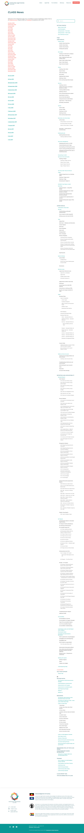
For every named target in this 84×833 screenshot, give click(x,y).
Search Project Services (65, 164)
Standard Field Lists (64, 315)
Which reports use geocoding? (65, 642)
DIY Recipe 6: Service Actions (66, 579)
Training (59, 758)
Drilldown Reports (63, 659)
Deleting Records (61, 133)
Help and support (62, 671)
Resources (68, 2)
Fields (59, 294)
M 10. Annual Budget (64, 475)
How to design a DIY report (65, 552)
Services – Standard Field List (68, 321)
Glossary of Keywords (62, 738)
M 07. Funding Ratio (64, 469)
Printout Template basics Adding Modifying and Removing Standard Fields (67, 245)
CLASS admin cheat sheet (63, 207)
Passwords (61, 368)
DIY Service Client (64, 546)
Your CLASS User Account (63, 34)
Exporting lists (62, 252)
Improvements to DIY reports (64, 685)
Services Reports (62, 398)
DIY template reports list (64, 527)
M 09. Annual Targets (64, 473)
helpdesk (29, 20)
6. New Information (63, 716)
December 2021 (11, 38)
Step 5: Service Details (63, 63)
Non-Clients (61, 74)
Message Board (62, 231)
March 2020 (11, 65)
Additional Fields (62, 613)
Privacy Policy (37, 827)
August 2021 (11, 44)
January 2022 (11, 36)
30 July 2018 (11, 97)
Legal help (47, 2)
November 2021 (11, 39)
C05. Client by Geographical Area (67, 391)
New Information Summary (64, 729)
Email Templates (62, 228)
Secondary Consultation (64, 102)
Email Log (61, 226)
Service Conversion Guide (64, 731)
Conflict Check (61, 41)
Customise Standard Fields (65, 313)
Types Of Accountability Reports (66, 622)
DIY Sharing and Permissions (65, 525)
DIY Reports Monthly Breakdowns (66, 523)
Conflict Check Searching (64, 43)
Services (59, 83)
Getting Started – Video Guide (64, 32)
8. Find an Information (63, 718)
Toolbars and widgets (63, 663)
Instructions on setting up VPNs (65, 288)
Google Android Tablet (65, 276)
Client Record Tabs (63, 72)
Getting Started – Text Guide (64, 30)
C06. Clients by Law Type (65, 393)
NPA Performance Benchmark (66, 483)
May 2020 (10, 62)
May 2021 (10, 48)
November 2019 (12, 71)
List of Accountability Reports (65, 623)
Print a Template (62, 233)
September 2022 (12, 24)
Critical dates (62, 119)
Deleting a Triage (62, 179)
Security (59, 209)
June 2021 (10, 47)
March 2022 (11, 33)
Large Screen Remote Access (65, 271)
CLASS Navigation (61, 29)
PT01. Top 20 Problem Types (66, 514)
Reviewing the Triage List (64, 180)
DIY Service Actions (64, 539)
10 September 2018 (12, 86)
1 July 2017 (10, 139)
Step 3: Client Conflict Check (65, 60)
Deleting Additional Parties (66, 136)
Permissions (61, 265)
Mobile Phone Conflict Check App (66, 281)
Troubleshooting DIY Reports (65, 611)
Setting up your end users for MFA (66, 216)
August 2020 (11, 59)
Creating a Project (63, 158)
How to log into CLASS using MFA (66, 214)
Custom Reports (62, 224)
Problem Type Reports (63, 512)
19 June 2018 (11, 104)
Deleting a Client (62, 78)
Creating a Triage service (64, 177)
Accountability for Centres (64, 618)
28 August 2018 (11, 93)
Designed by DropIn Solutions (52, 830)
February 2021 (11, 53)
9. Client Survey (62, 720)
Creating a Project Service (65, 160)
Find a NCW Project (63, 725)
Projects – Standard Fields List (68, 328)
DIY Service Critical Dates (65, 537)
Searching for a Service (64, 95)
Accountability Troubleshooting (65, 625)
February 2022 (11, 35)
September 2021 (12, 42)
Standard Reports (61, 377)
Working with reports (62, 657)
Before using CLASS (62, 27)
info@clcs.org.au (13, 20)
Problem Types (65, 306)
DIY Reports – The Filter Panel (66, 559)
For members (54, 2)
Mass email (61, 230)
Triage (59, 172)
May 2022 (10, 30)
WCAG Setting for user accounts (65, 365)
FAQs (58, 37)
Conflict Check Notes (63, 45)
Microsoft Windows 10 (64, 278)
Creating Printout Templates (66, 237)
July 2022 (10, 27)
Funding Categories (66, 301)
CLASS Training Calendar (63, 770)
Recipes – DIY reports (63, 562)
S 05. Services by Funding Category (67, 412)
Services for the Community (63, 156)
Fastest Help (60, 673)
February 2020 (11, 66)
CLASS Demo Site (61, 765)
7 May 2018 (10, 107)
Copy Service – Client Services (65, 100)
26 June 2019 (11, 75)
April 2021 (10, 50)
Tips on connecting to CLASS (65, 775)
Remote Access (61, 269)
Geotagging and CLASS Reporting (66, 638)
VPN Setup (61, 283)
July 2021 (10, 45)
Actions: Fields (62, 109)
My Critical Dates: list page (65, 123)
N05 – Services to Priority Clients (67, 503)
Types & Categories (64, 298)
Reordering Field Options (67, 308)
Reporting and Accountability (65, 375)
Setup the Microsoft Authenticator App (66, 739)
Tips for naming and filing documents (67, 148)
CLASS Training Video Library (64, 768)
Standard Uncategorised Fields (68, 338)
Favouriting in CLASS (62, 155)
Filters (60, 661)
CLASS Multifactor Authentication (65, 683)
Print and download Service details (66, 93)
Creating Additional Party (64, 89)
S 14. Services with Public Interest (67, 436)
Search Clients (62, 70)
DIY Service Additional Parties (66, 541)
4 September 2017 (12, 121)
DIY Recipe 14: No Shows (65, 599)
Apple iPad (62, 274)
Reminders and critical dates (64, 118)
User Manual (60, 39)
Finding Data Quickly (63, 48)
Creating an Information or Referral (66, 53)
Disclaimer (31, 827)
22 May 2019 (11, 79)
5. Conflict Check (62, 714)
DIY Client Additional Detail (66, 529)
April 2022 (10, 32)
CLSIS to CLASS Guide (62, 703)
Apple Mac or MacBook (65, 272)
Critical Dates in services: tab (66, 121)
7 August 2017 (11, 125)
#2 (57, 676)
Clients (59, 67)
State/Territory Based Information (63, 751)
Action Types (62, 107)
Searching (60, 185)
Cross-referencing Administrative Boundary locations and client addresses (66, 650)
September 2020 (12, 57)
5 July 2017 (10, 136)
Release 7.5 (60, 692)
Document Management (63, 141)
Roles (60, 366)
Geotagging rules (62, 640)
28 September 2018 (12, 82)
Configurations (63, 259)
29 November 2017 (12, 114)
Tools (59, 219)
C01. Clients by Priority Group (66, 380)
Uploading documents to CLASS (65, 143)
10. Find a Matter (62, 722)
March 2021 (10, 51)
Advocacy (62, 2)
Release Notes (61, 678)
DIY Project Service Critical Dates (67, 547)
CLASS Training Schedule (63, 766)
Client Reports (62, 378)
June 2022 (10, 29)
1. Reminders (61, 705)
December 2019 (12, 69)
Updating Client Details (64, 76)
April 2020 (10, 63)
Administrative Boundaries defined (66, 647)
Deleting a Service (63, 91)
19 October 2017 (12, 118)
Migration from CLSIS (63, 727)
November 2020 (12, 54)
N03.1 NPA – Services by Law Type (67, 493)
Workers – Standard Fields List (68, 334)
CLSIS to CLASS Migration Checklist (65, 734)
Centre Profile (62, 257)
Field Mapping (63, 311)
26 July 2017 (11, 129)
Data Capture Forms (62, 736)
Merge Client (61, 221)
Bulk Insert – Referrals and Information (67, 222)
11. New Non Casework (63, 723)
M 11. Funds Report (64, 477)
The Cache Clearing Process (63, 741)
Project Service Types (64, 162)
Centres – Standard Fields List (68, 336)
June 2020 (10, 60)
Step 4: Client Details (63, 62)
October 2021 (11, 41)
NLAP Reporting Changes (63, 688)
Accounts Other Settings (64, 370)
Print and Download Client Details (66, 79)
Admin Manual (61, 205)
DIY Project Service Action (65, 535)
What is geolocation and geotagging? (67, 636)
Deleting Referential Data (64, 134)
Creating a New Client (63, 69)
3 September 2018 (12, 89)
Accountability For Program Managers (67, 620)
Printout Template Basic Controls (67, 242)
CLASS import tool (62, 773)
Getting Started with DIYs (64, 551)
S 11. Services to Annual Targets (66, 432)
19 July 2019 (11, 132)
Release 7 (60, 690)
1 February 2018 (11, 111)
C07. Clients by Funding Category (67, 395)
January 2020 (11, 68)
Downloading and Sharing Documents (67, 146)
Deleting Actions (62, 112)
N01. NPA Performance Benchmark (67, 488)
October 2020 (11, 56)
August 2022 (11, 26)
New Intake (60, 51)
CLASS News (60, 669)
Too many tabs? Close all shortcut (65, 170)
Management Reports (63, 443)
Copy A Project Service (65, 165)
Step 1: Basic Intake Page (64, 55)
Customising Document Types (65, 145)
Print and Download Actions (65, 114)
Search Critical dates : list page (66, 125)
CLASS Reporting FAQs (62, 666)
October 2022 (11, 23)
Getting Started (61, 25)
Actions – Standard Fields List (68, 332)
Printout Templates (63, 235)
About (40, 2)
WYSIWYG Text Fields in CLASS (64, 184)
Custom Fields (62, 343)
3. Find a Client (62, 710)
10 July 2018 (11, 100)
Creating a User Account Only (66, 358)
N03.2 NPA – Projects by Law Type (67, 495)
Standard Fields (62, 296)
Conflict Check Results (63, 46)
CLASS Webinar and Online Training (65, 763)
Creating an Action (63, 111)
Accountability (61, 616)
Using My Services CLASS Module (66, 98)
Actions (59, 105)
